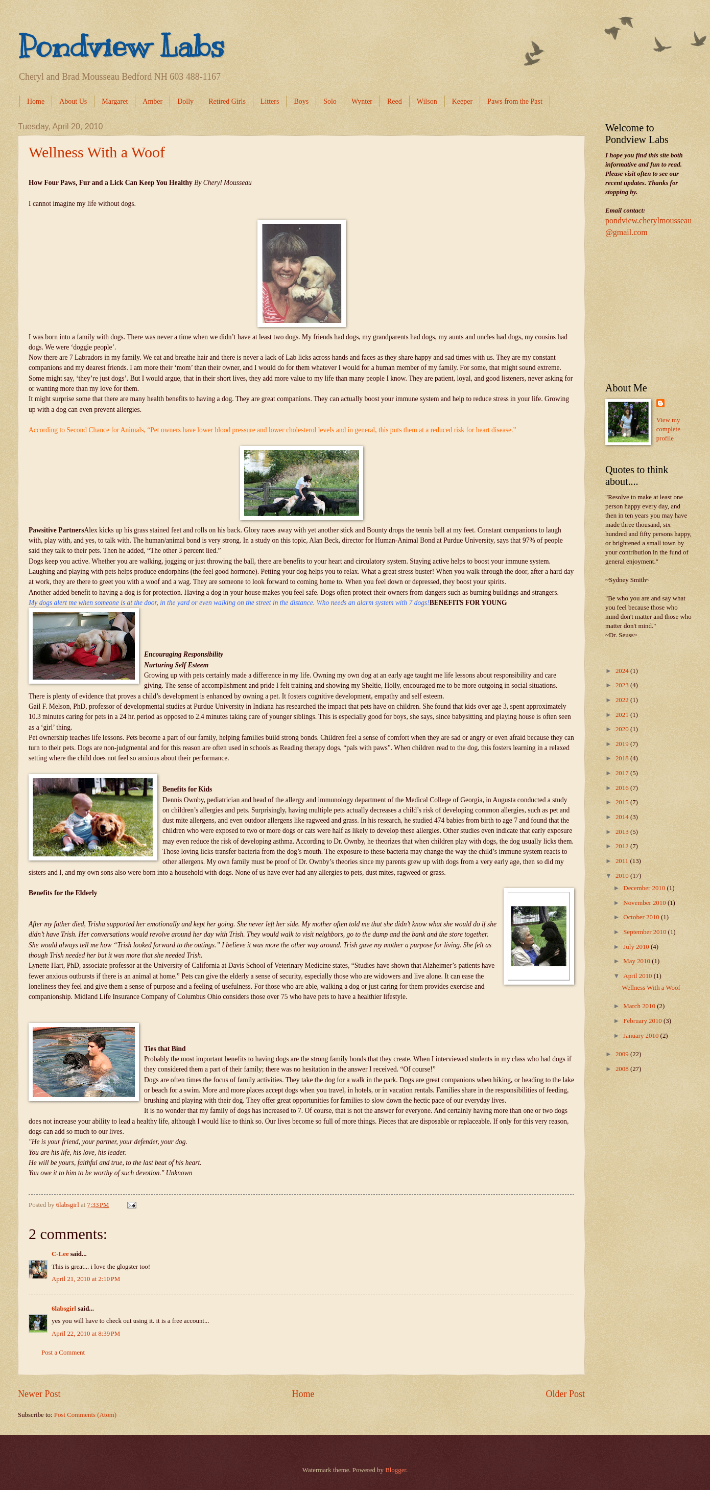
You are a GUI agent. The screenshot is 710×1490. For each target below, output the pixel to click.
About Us (73, 101)
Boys (301, 101)
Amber (152, 101)
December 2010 (645, 888)
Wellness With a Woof (97, 152)
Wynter (361, 101)
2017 (623, 773)
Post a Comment (63, 1352)
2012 (623, 846)
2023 (623, 685)
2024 (623, 670)
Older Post (565, 1394)
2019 (623, 744)
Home (35, 101)
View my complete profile (668, 429)
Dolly (185, 101)
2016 (623, 787)
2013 (623, 831)
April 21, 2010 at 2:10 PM (86, 1279)
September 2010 (645, 932)
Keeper (462, 101)
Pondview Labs (121, 46)
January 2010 (641, 1035)
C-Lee (60, 1254)
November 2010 (645, 902)
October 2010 (642, 917)
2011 (623, 861)
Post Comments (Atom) (85, 1414)
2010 (623, 875)
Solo (330, 101)
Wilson (427, 101)
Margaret (115, 101)
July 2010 (637, 946)
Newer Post (39, 1394)
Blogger (395, 1470)
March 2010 (640, 1006)
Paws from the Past (514, 101)
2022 (623, 700)
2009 (623, 1054)
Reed (394, 101)
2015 (623, 802)
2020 (623, 729)
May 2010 (637, 961)
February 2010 (643, 1021)
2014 (623, 817)
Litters (270, 101)
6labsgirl (64, 1308)
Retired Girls (227, 101)
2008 (623, 1069)
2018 (623, 758)
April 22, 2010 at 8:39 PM (86, 1333)
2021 (623, 714)
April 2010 (638, 976)
